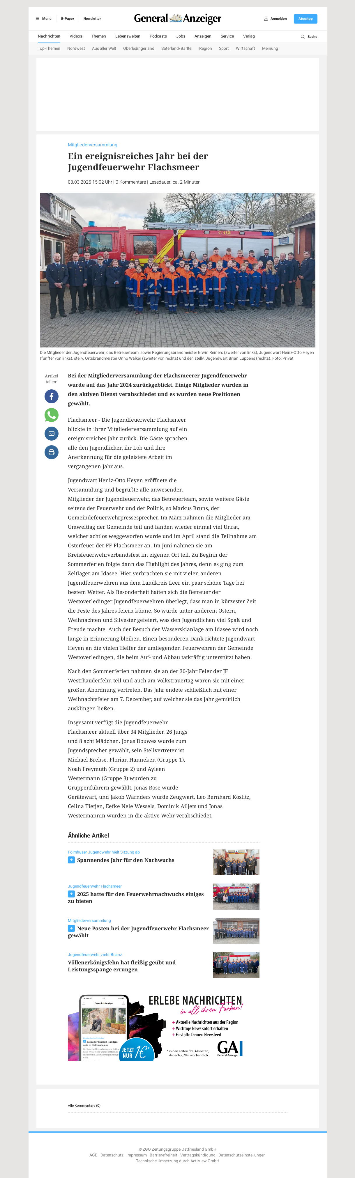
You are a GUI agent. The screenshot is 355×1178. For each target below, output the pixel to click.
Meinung (270, 48)
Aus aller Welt (104, 48)
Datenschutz (111, 1155)
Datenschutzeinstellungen (242, 1155)
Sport (224, 48)
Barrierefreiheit (163, 1155)
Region (205, 48)
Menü (43, 18)
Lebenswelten (127, 36)
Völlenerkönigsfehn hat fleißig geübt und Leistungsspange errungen (122, 966)
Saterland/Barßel (176, 48)
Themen (98, 36)
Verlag (249, 36)
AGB (93, 1155)
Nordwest (76, 48)
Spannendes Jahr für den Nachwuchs (125, 859)
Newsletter (92, 18)
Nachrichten (49, 36)
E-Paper (67, 18)
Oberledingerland (138, 48)
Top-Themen (49, 48)
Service (227, 36)
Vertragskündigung (198, 1155)
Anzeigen (203, 36)
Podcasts (158, 36)
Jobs (180, 36)
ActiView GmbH (204, 1161)
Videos (76, 36)
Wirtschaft (245, 48)
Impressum (136, 1155)
